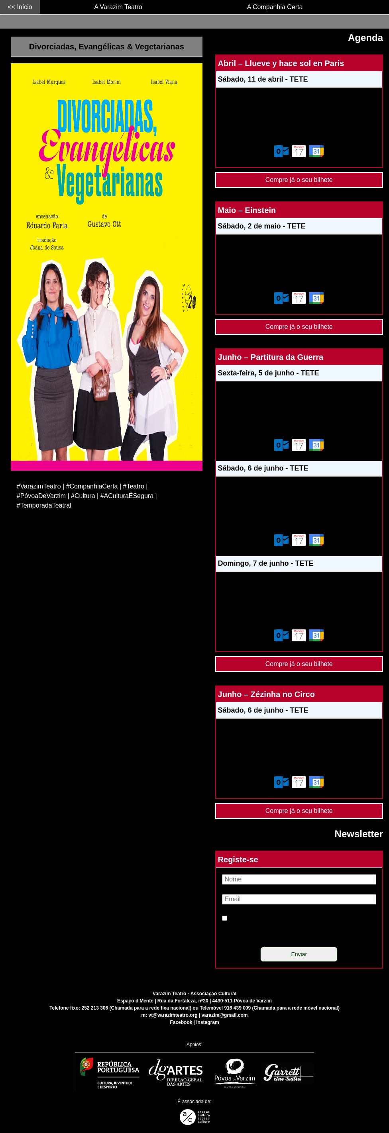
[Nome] (299, 879)
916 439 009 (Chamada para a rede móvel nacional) (281, 1008)
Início (24, 7)
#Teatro (133, 486)
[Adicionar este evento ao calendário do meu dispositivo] (299, 151)
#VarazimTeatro (39, 486)
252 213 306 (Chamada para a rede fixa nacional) (136, 1008)
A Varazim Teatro (118, 7)
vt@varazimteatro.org (173, 1015)
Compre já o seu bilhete (299, 177)
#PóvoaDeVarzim (41, 495)
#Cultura (83, 495)
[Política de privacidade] (224, 918)
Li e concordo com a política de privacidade (289, 928)
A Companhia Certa (275, 7)
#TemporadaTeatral (44, 505)
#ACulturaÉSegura (126, 495)
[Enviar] (299, 954)
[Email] (299, 899)
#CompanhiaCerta (92, 486)
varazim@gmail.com (225, 1015)
